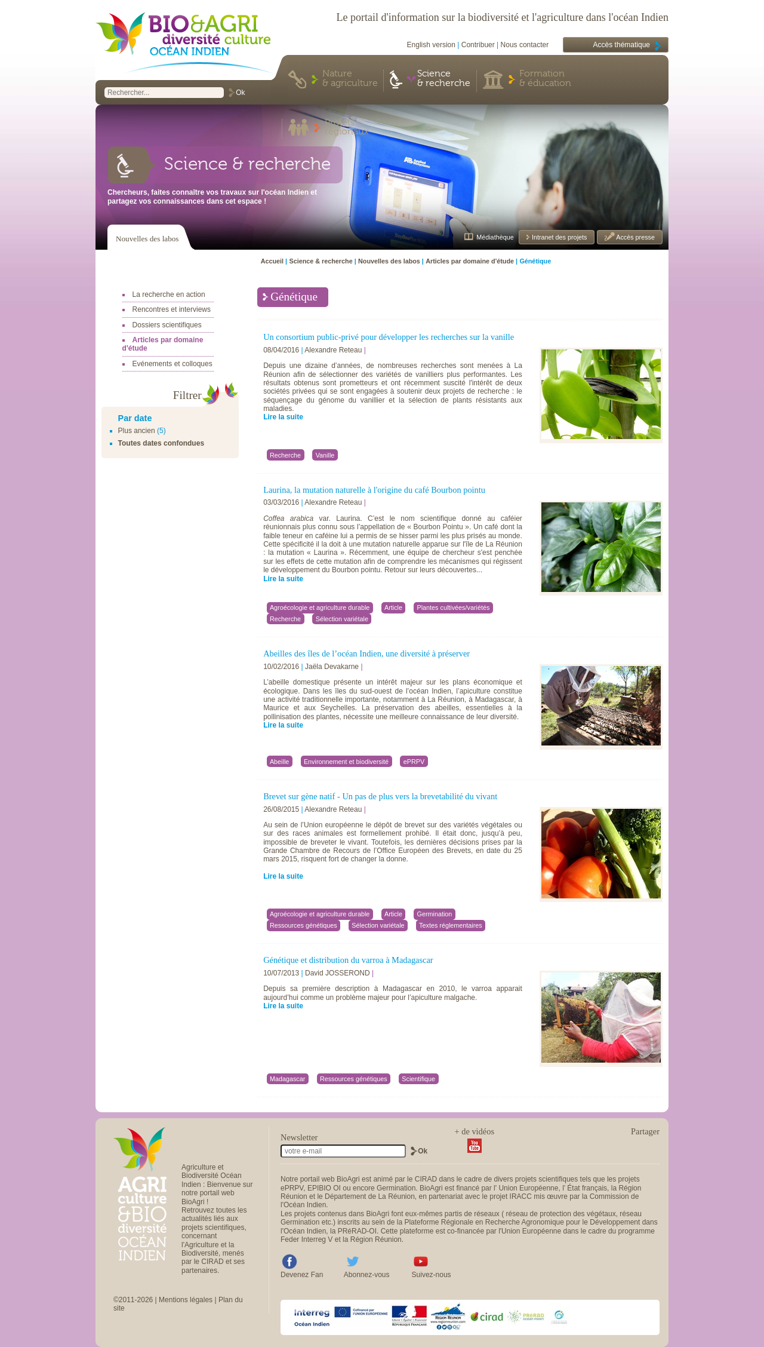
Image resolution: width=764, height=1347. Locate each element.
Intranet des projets (558, 237)
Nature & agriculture (350, 78)
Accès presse (635, 237)
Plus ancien (136, 431)
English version (431, 45)
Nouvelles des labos (147, 238)
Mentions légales (185, 1300)
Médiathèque (494, 237)
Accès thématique (621, 45)
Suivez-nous (431, 1275)
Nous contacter (525, 45)
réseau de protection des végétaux (561, 1214)
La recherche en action (169, 294)
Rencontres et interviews (172, 309)
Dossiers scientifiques (167, 325)
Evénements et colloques (172, 364)
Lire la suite (283, 417)
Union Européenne (528, 1188)
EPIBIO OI (324, 1188)
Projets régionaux (347, 127)
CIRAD (426, 1179)
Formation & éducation (545, 78)
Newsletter (299, 1137)
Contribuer (478, 45)
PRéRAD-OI (357, 1231)
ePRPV (292, 1188)
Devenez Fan (302, 1275)
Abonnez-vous (367, 1275)
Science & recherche (443, 78)
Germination (396, 1188)
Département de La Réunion (370, 1196)
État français (587, 1188)
